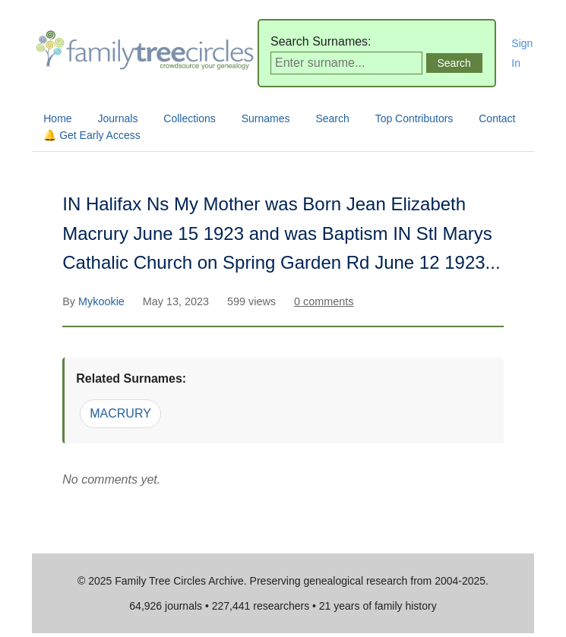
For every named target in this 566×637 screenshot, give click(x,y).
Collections (189, 118)
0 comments (323, 301)
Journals (118, 118)
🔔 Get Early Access (91, 135)
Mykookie (103, 301)
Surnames (266, 118)
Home (57, 118)
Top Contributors (414, 118)
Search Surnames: (321, 41)
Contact (497, 118)
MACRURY (120, 413)
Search (332, 118)
